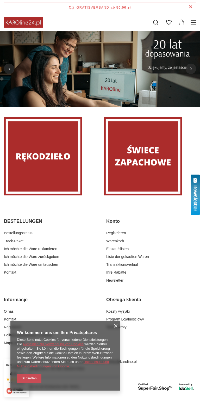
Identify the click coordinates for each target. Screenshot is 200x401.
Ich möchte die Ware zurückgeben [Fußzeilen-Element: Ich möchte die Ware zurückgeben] (31, 257)
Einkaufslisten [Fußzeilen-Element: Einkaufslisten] (117, 249)
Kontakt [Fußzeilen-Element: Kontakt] (10, 272)
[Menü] (194, 22)
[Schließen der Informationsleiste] (190, 7)
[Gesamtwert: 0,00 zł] (181, 22)
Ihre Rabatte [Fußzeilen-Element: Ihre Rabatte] (116, 272)
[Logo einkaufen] (23, 22)
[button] (9, 69)
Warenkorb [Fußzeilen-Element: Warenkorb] (115, 241)
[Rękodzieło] (50, 156)
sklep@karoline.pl (122, 362)
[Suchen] (155, 22)
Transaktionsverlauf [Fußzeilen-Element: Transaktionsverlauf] (122, 264)
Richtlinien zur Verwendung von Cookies (53, 344)
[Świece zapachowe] (150, 156)
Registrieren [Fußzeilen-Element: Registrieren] (116, 233)
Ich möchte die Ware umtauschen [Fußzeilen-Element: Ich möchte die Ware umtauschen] (31, 264)
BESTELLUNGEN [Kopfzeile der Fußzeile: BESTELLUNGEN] (23, 221)
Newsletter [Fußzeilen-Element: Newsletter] (114, 280)
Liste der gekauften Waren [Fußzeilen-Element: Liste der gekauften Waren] (127, 257)
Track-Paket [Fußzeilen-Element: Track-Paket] (13, 241)
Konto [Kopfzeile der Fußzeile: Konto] (113, 221)
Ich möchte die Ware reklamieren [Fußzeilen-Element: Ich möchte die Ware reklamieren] (30, 249)
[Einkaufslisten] (168, 22)
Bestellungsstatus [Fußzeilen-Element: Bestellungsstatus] (18, 233)
